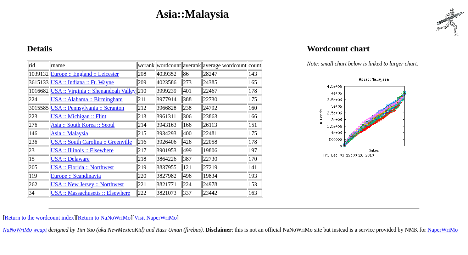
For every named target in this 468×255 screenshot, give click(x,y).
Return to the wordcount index (39, 218)
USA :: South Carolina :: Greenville (91, 142)
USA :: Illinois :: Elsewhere (82, 150)
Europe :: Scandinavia (76, 176)
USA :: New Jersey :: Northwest (87, 184)
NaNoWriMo (17, 230)
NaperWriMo (443, 230)
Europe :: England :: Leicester (85, 74)
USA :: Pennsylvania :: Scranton (87, 108)
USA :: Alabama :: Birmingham (87, 99)
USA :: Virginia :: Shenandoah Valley (93, 91)
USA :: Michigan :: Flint (78, 116)
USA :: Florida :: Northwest (82, 167)
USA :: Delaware (70, 159)
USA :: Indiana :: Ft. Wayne (82, 82)
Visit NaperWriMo (155, 218)
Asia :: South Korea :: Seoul (83, 125)
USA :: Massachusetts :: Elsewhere (90, 193)
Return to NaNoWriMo (104, 218)
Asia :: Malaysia (69, 133)
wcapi (40, 230)
